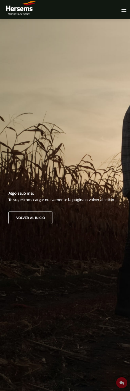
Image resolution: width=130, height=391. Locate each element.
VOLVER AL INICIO (30, 217)
